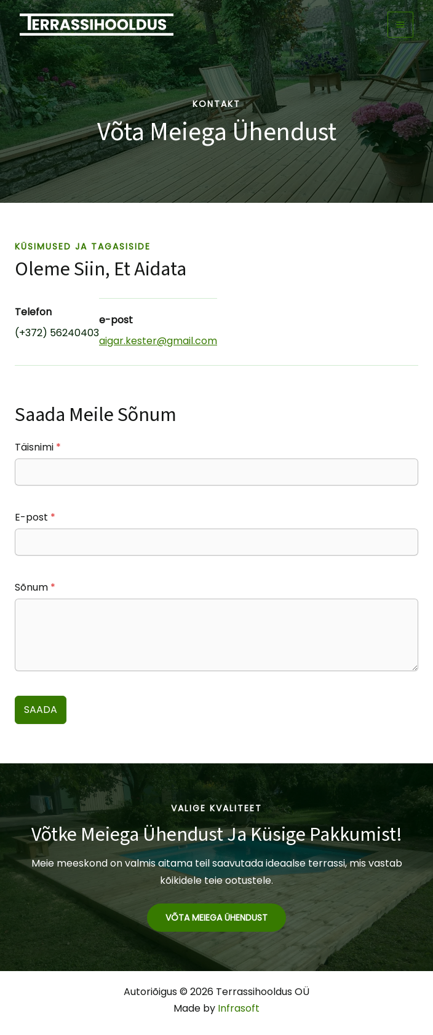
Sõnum (35, 587)
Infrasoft (239, 1008)
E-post (35, 517)
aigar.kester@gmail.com (158, 341)
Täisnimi (38, 447)
